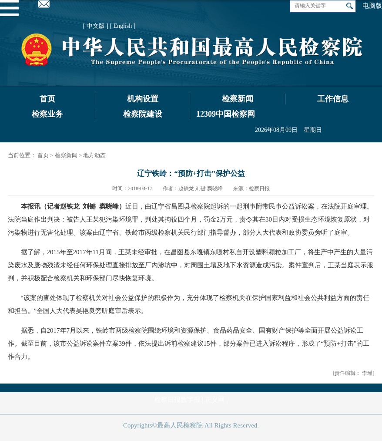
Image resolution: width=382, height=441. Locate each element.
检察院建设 (142, 114)
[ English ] (122, 26)
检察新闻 (237, 98)
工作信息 (332, 98)
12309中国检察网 (225, 114)
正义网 (215, 399)
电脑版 (372, 5)
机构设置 (142, 98)
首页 (47, 98)
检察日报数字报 (177, 399)
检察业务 (47, 114)
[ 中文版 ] (95, 26)
